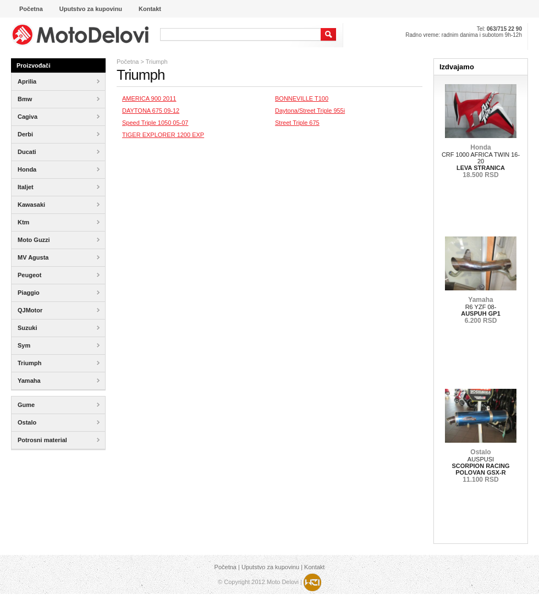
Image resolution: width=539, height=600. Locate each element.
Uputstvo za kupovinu (270, 567)
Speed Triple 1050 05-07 (155, 122)
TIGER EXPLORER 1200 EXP (163, 134)
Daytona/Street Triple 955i (310, 110)
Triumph (157, 61)
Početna (128, 61)
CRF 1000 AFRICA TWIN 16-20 (481, 161)
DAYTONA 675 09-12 (150, 110)
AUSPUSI (480, 466)
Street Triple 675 (297, 122)
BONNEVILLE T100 (301, 98)
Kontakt (314, 567)
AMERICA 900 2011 (149, 98)
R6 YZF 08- (481, 310)
